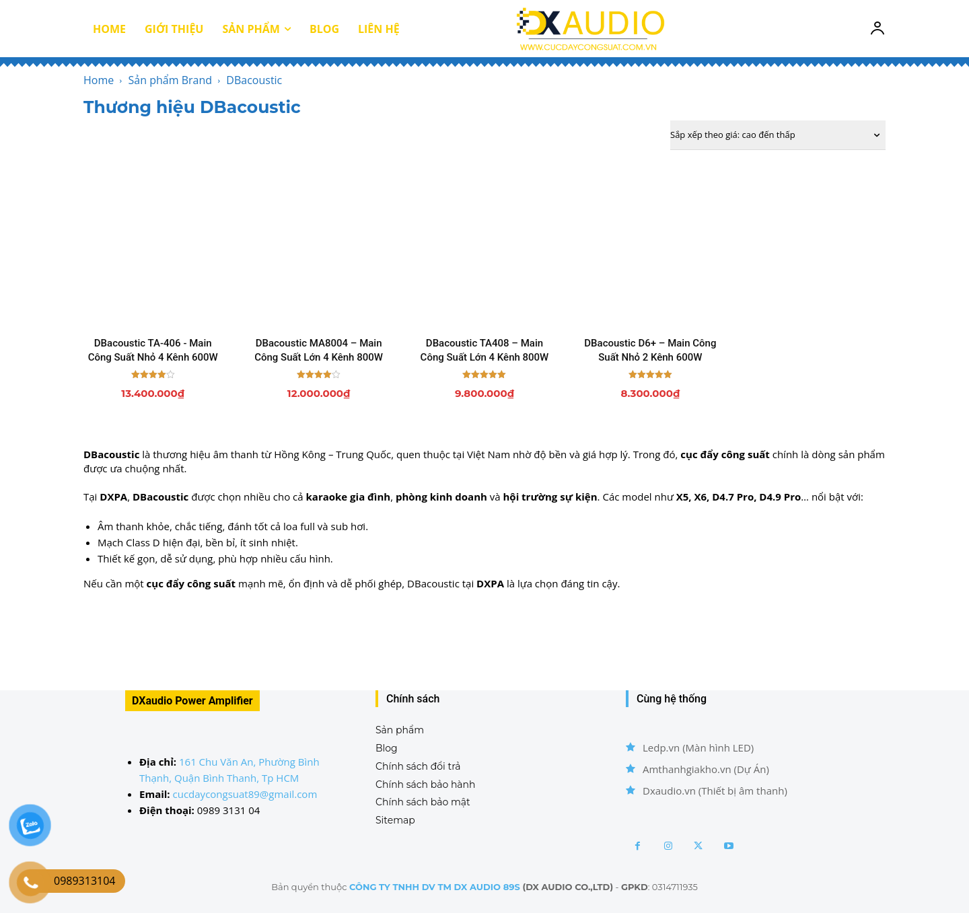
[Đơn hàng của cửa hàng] (778, 135)
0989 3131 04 (228, 810)
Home (98, 80)
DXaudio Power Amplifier (192, 700)
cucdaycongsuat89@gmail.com (245, 794)
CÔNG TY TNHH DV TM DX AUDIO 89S (434, 886)
